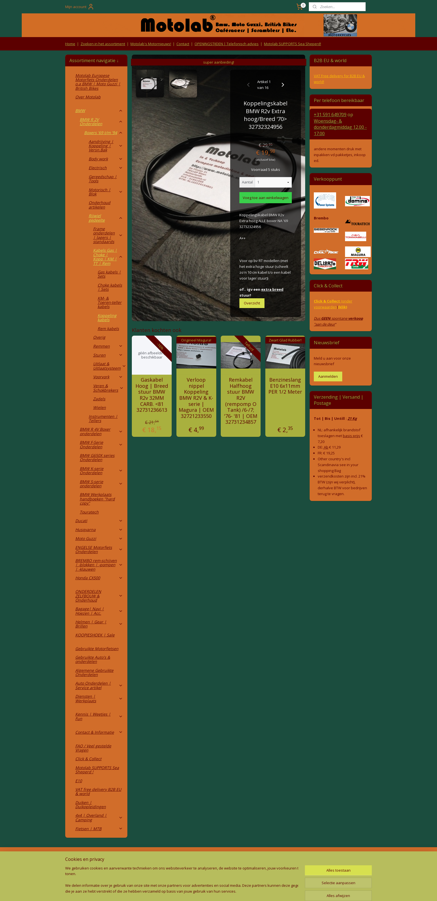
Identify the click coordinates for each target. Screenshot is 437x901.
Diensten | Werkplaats (99, 698)
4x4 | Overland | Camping (99, 817)
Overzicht (252, 303)
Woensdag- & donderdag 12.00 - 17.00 (340, 127)
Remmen (108, 346)
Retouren (74, 859)
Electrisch (106, 167)
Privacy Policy (157, 869)
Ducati (99, 520)
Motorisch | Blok (106, 192)
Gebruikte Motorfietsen (96, 648)
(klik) (342, 306)
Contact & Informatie (99, 732)
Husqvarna (99, 529)
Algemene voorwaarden (157, 859)
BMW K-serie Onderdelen (101, 470)
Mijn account (79, 6)
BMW (99, 110)
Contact (182, 43)
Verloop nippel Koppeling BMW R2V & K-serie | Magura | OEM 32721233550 (196, 398)
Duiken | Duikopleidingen (90, 804)
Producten (218, 859)
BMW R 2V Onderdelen (101, 121)
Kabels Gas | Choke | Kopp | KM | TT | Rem (108, 257)
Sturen (108, 355)
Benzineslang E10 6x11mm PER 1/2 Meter (285, 386)
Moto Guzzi (99, 538)
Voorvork (108, 376)
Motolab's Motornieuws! (150, 43)
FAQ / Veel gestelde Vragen (93, 748)
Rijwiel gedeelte (106, 217)
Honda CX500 (99, 577)
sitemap (193, 891)
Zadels (99, 398)
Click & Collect (88, 758)
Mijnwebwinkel (275, 891)
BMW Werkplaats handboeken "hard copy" (97, 499)
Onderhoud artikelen (99, 204)
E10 (78, 780)
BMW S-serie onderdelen (101, 483)
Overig (99, 337)
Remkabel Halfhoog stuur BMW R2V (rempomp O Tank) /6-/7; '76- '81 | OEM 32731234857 (240, 401)
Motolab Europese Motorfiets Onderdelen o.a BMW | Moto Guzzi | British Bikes (97, 82)
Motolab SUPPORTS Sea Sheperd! (292, 43)
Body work (106, 158)
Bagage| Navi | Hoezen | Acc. (99, 611)
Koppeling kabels (107, 317)
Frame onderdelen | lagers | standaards (108, 235)
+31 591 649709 (330, 115)
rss (205, 891)
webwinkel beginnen (226, 891)
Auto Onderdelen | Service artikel (99, 685)
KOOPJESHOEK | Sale (95, 635)
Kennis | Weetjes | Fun (99, 716)
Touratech (89, 512)
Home (70, 43)
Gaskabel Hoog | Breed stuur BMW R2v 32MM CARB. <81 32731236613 (151, 395)
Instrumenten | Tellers (103, 418)
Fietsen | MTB (99, 828)
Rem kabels (108, 328)
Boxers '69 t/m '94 (103, 132)
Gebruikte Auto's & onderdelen (92, 659)
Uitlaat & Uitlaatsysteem (109, 365)
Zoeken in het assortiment (103, 43)
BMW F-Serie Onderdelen (101, 444)
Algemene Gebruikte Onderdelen (94, 672)
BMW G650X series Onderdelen (97, 457)
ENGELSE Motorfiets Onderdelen (99, 549)
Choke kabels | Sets (110, 287)
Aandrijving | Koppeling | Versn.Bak (106, 146)
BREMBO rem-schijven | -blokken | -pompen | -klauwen (99, 565)
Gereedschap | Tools (103, 178)
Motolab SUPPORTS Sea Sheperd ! (97, 769)
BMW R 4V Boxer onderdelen (101, 431)
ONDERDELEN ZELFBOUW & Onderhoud (99, 596)
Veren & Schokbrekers (108, 388)
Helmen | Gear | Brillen (99, 624)
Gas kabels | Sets (109, 274)
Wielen (99, 407)
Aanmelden (328, 376)
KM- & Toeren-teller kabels (110, 302)
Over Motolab (88, 97)
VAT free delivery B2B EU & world (98, 791)
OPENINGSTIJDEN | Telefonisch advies (227, 43)
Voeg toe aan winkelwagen (265, 197)
